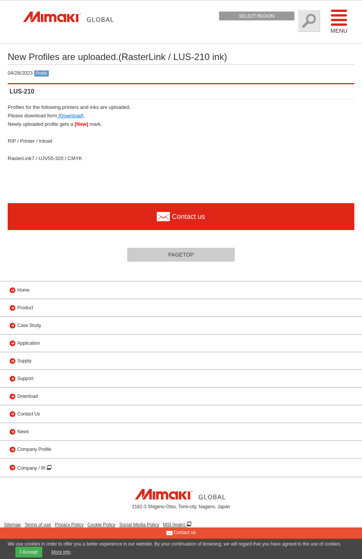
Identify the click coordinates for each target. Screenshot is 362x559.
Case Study (29, 325)
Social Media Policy (139, 524)
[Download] (70, 115)
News (23, 431)
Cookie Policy (101, 524)
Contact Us (28, 414)
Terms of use (38, 524)
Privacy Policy (69, 524)
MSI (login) (174, 524)
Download (27, 396)
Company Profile (34, 449)
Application (28, 343)
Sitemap (12, 524)
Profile (41, 73)
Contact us (181, 533)
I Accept (29, 552)
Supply (24, 361)
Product (25, 307)
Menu (339, 21)
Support (25, 378)
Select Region (256, 16)
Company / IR (32, 468)
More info (61, 552)
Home (23, 290)
